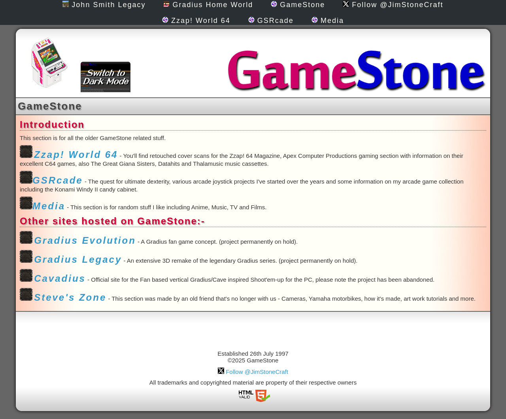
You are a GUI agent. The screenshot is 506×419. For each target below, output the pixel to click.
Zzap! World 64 (196, 21)
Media (328, 21)
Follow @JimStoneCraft (393, 5)
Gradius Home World (208, 5)
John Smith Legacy (103, 5)
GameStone (298, 5)
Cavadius (60, 278)
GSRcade (271, 21)
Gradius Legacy (78, 259)
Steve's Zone (70, 297)
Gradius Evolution (85, 240)
